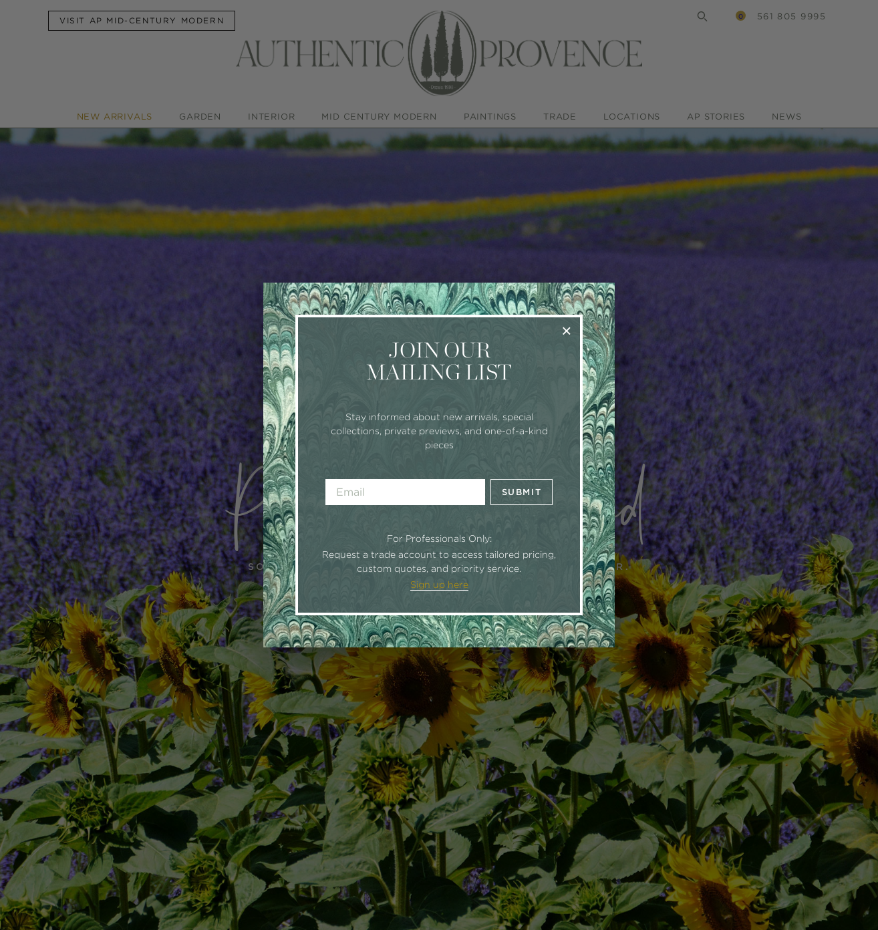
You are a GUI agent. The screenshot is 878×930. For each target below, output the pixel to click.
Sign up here (439, 584)
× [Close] (566, 330)
